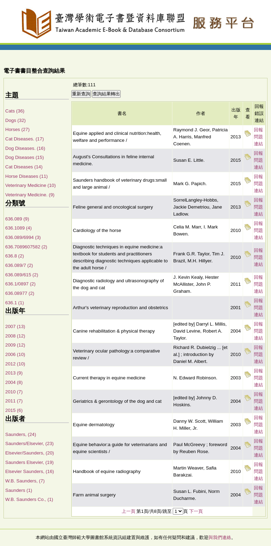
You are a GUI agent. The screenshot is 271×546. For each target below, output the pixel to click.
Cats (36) (14, 111)
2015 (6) (14, 410)
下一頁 (196, 511)
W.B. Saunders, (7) (25, 480)
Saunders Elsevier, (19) (29, 462)
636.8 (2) (14, 256)
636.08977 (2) (19, 293)
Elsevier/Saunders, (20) (29, 453)
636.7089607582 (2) (26, 246)
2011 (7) (14, 400)
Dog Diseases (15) (24, 157)
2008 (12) (15, 335)
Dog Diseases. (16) (25, 148)
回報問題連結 (258, 136)
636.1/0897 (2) (20, 283)
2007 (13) (15, 326)
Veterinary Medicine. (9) (30, 194)
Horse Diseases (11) (26, 176)
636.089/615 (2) (21, 274)
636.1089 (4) (18, 228)
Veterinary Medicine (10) (30, 185)
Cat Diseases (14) (24, 166)
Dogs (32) (15, 120)
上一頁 (128, 511)
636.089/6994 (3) (23, 237)
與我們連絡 (219, 537)
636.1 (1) (14, 302)
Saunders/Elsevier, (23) (29, 443)
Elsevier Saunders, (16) (29, 471)
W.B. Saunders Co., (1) (29, 499)
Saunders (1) (18, 490)
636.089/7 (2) (19, 265)
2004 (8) (14, 382)
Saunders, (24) (20, 434)
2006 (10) (15, 354)
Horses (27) (17, 129)
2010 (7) (14, 391)
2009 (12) (15, 345)
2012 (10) (15, 363)
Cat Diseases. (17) (24, 138)
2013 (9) (14, 373)
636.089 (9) (17, 218)
